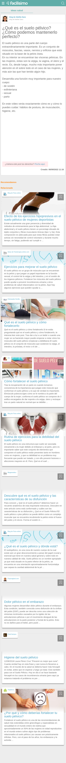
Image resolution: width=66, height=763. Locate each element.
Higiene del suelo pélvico (21, 657)
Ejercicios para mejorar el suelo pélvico (30, 267)
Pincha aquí (40, 164)
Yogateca (11, 689)
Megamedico (12, 472)
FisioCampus (12, 634)
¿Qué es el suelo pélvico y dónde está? (31, 546)
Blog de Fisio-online (14, 193)
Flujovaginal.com (13, 578)
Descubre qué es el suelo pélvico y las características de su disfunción (30, 497)
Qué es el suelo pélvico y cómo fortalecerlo (25, 324)
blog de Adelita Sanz (17, 17)
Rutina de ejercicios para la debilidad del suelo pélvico (31, 438)
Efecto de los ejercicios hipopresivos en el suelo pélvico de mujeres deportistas (32, 217)
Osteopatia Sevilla (14, 299)
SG (9, 358)
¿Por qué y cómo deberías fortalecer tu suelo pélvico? (30, 714)
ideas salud (17, 10)
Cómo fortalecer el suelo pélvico (26, 381)
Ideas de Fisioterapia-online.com (18, 252)
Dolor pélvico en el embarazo (24, 601)
